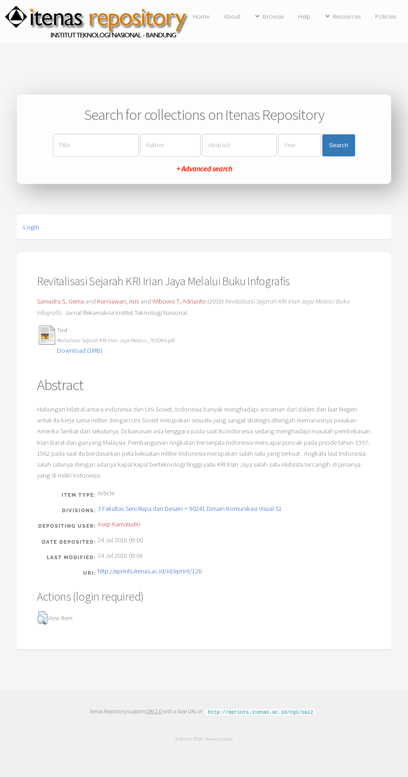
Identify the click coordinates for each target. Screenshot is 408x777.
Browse (273, 16)
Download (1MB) (80, 350)
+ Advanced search (204, 169)
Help (304, 16)
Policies (385, 16)
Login (31, 227)
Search (338, 145)
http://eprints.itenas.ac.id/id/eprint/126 (149, 571)
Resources (347, 16)
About (232, 16)
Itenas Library (219, 738)
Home (201, 16)
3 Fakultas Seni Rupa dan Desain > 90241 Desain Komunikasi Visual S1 (190, 508)
